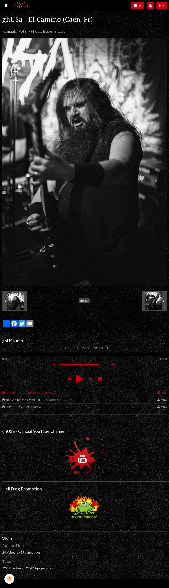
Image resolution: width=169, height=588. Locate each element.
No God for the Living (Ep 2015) (33, 399)
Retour (84, 300)
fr (160, 5)
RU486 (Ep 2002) (23, 407)
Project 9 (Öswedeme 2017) (31, 392)
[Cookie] (9, 579)
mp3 (164, 392)
